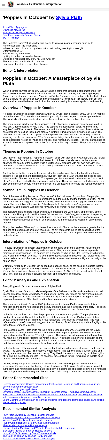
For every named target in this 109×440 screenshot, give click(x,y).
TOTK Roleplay (11, 38)
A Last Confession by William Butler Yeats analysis (29, 438)
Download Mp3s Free (14, 30)
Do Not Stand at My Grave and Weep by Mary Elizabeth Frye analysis (39, 428)
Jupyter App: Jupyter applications (20, 389)
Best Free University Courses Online (22, 35)
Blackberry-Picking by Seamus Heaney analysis (27, 430)
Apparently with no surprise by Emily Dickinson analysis (31, 417)
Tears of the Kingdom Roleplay (19, 32)
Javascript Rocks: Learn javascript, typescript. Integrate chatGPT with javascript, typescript (49, 392)
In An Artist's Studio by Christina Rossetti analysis (28, 415)
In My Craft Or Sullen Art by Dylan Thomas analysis (29, 433)
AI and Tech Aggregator (15, 27)
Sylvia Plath (69, 17)
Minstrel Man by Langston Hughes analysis (25, 425)
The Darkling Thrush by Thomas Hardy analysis (27, 436)
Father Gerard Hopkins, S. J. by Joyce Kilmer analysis (31, 423)
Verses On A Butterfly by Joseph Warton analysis (28, 420)
